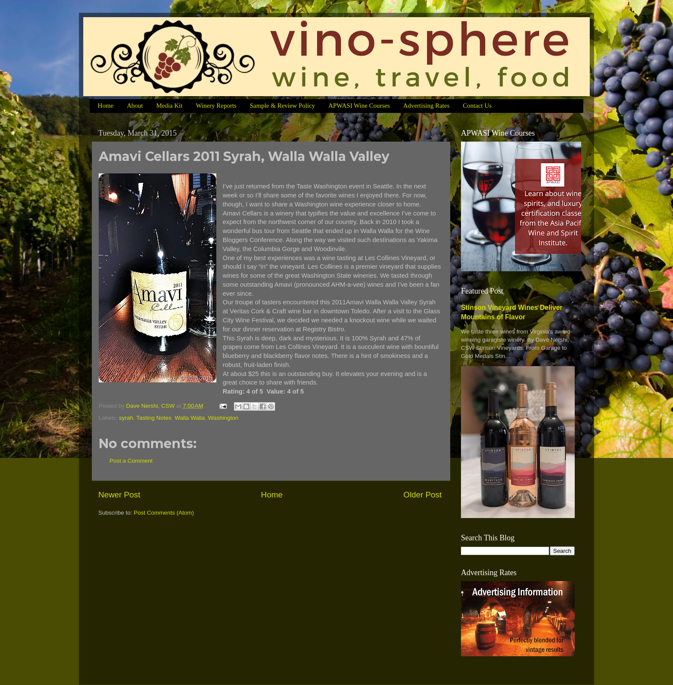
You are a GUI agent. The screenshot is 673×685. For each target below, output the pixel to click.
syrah (126, 418)
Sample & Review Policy (282, 105)
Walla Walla (190, 418)
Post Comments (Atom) (164, 512)
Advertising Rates (426, 105)
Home (106, 105)
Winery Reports (216, 105)
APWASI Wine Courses (359, 105)
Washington (223, 418)
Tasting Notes (154, 418)
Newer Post (119, 494)
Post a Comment (131, 461)
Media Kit (169, 105)
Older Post (422, 494)
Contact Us (477, 105)
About (135, 105)
